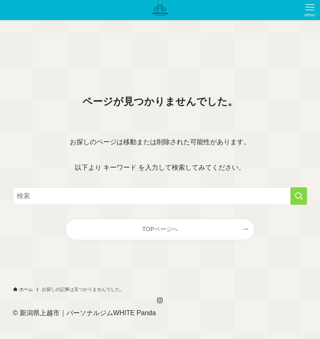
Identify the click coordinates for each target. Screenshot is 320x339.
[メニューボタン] (310, 10)
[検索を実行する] (298, 196)
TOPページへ (160, 229)
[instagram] (160, 300)
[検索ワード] (160, 196)
